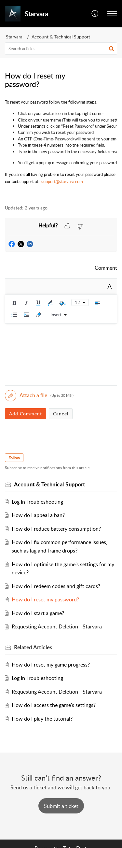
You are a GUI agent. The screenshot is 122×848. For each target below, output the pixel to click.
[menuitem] (95, 13)
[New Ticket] (61, 806)
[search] (61, 48)
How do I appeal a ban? (38, 515)
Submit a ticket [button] (61, 806)
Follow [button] (14, 458)
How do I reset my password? (45, 599)
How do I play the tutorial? (42, 718)
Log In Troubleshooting (37, 501)
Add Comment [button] (25, 413)
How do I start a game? (38, 613)
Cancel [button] (60, 413)
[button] (112, 13)
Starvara (14, 37)
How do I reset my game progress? (51, 664)
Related (33, 647)
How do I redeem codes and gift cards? (56, 586)
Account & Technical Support (61, 37)
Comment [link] (106, 267)
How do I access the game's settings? (54, 705)
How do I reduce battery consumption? (56, 528)
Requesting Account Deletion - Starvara (57, 626)
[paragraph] (61, 148)
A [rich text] (109, 286)
